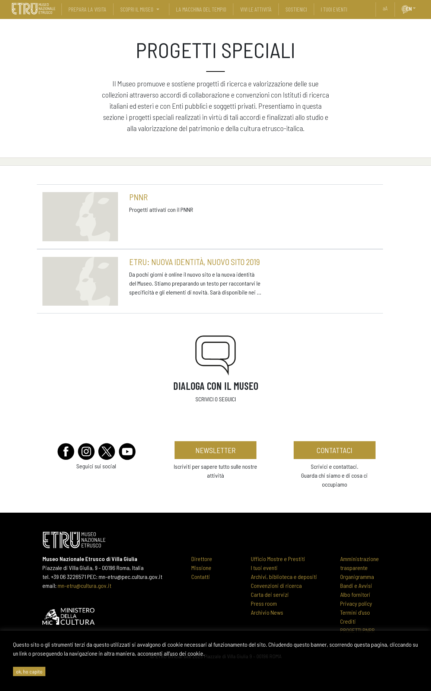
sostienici (296, 9)
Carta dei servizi (270, 594)
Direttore (201, 558)
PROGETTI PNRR (357, 630)
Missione (201, 567)
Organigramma (357, 576)
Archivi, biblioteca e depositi (284, 576)
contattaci (334, 450)
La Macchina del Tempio (201, 9)
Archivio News (267, 612)
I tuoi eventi (264, 567)
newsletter (215, 450)
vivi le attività (256, 9)
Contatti (200, 576)
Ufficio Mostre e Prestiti (278, 558)
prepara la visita (87, 9)
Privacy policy (356, 603)
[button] (417, 8)
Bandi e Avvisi (356, 585)
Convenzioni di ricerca (276, 585)
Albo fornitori (355, 594)
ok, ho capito (29, 671)
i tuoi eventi (334, 9)
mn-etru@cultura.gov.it (84, 585)
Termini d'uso (355, 612)
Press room (264, 603)
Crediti (348, 621)
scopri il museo (136, 9)
